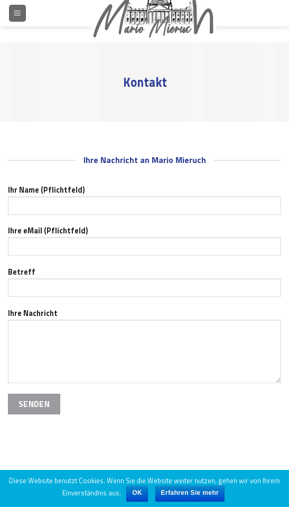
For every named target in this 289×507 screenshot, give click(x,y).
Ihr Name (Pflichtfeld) (144, 203)
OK (137, 492)
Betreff (144, 285)
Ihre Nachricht (144, 349)
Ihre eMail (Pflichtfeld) (144, 244)
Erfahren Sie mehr (190, 492)
